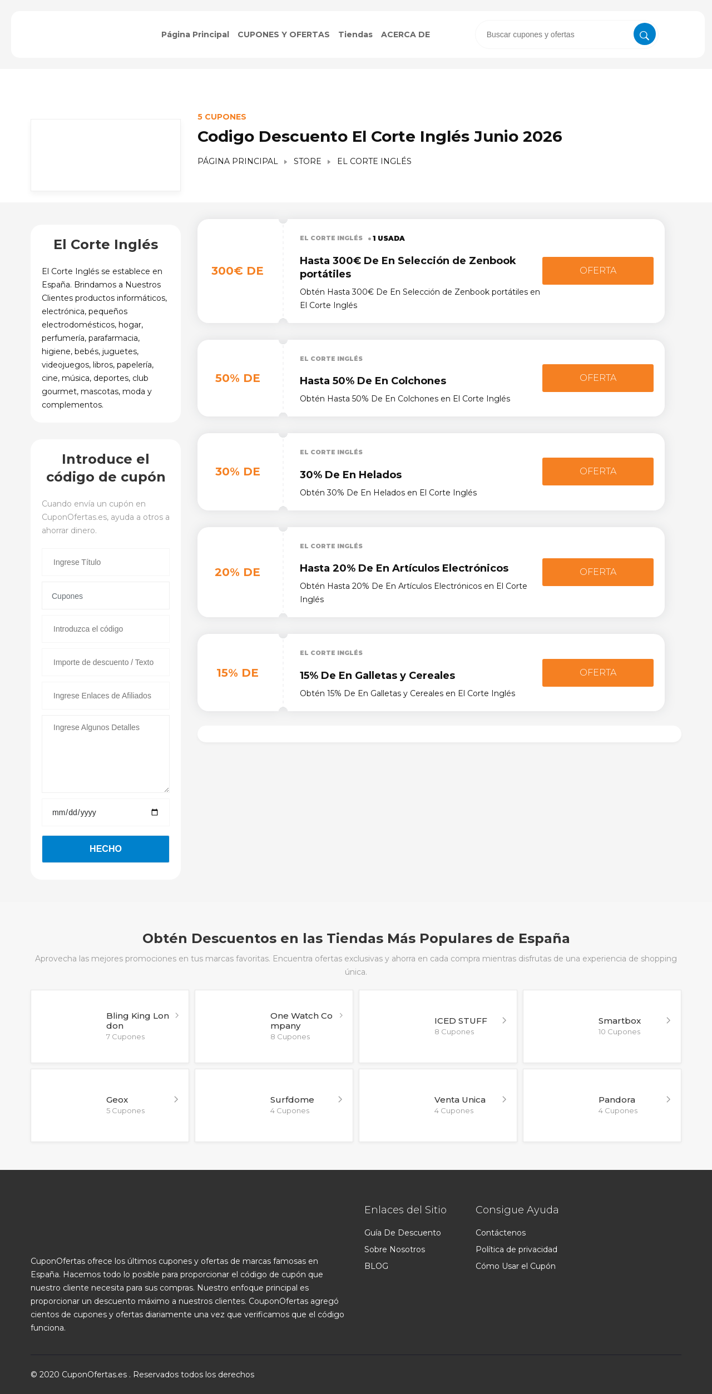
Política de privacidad (516, 1249)
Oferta (598, 270)
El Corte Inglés (334, 238)
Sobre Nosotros (394, 1249)
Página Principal (195, 34)
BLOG (376, 1266)
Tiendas (355, 34)
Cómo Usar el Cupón (516, 1266)
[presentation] (567, 34)
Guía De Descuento (402, 1233)
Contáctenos (501, 1233)
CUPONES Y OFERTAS (284, 34)
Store (308, 161)
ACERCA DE (405, 34)
